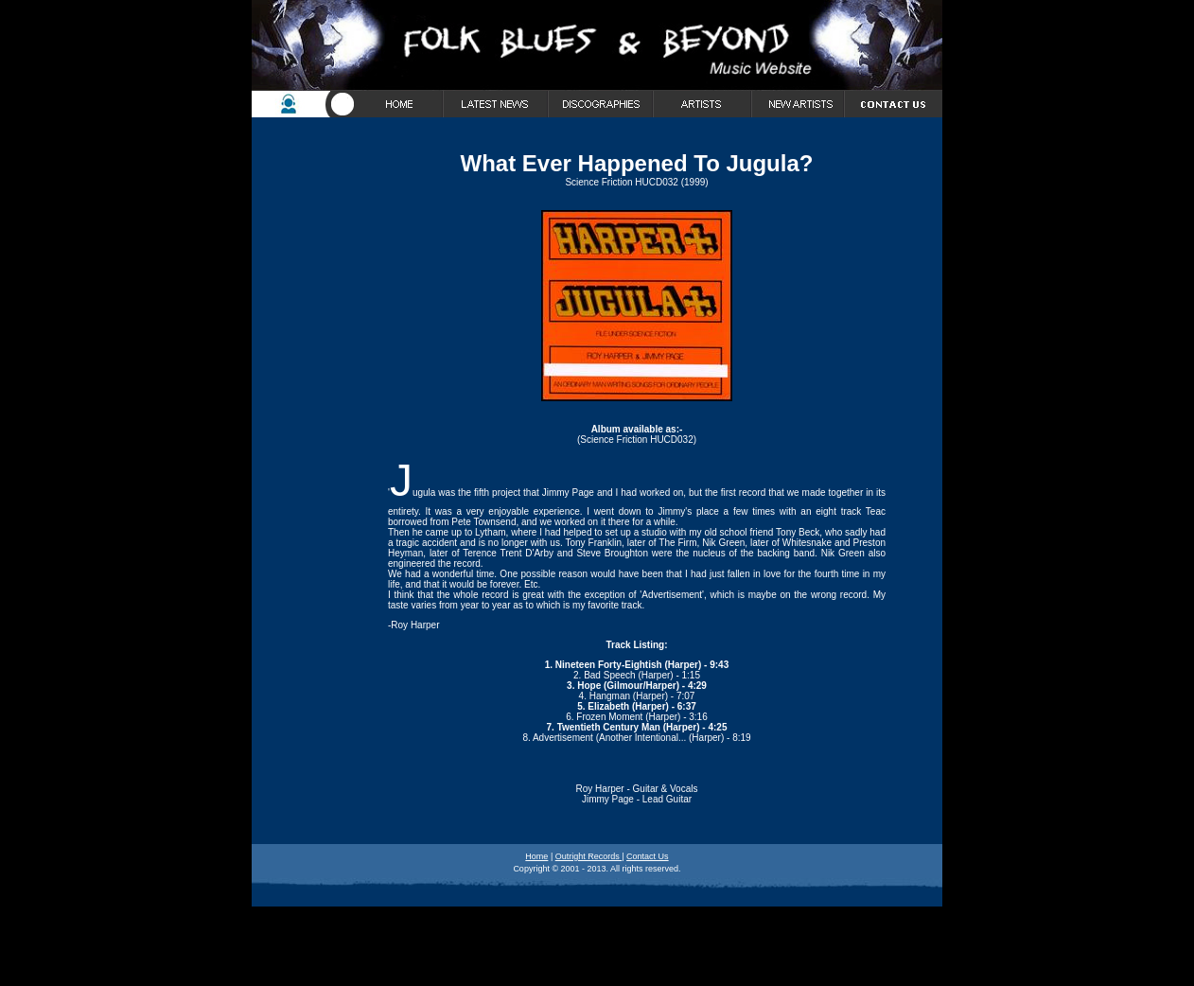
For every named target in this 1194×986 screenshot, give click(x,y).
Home (536, 856)
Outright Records (589, 856)
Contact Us (647, 856)
